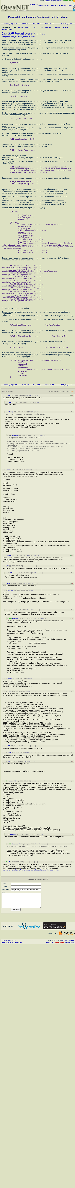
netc (9, 849)
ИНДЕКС (25, 24)
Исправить (37, 24)
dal (8, 654)
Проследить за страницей (12, 1033)
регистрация (59, 0)
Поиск (65, 5)
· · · (38, 483)
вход (52, 0)
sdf (9, 950)
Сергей (10, 767)
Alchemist (15, 523)
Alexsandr (13, 922)
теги (70, 5)
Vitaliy (11, 500)
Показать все (64, 479)
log (40, 28)
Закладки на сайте (9, 1032)
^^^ (32, 490)
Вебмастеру (69, 1033)
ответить (28, 483)
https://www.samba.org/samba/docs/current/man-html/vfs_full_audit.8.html (31, 958)
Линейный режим (54, 479)
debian (48, 28)
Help (9, 834)
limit (35, 28)
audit (27, 28)
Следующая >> (66, 24)
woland (9, 558)
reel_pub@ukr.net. (35, 35)
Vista (9, 779)
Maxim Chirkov (68, 1032)
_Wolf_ (9, 483)
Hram (11, 698)
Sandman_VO (12, 869)
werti (10, 490)
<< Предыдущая (10, 24)
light (8, 671)
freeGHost (15, 707)
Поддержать (59, 1033)
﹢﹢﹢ (34, 483)
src (46, 24)
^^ (29, 490)
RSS (71, 479)
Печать (52, 24)
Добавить (49, 1033)
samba (20, 28)
